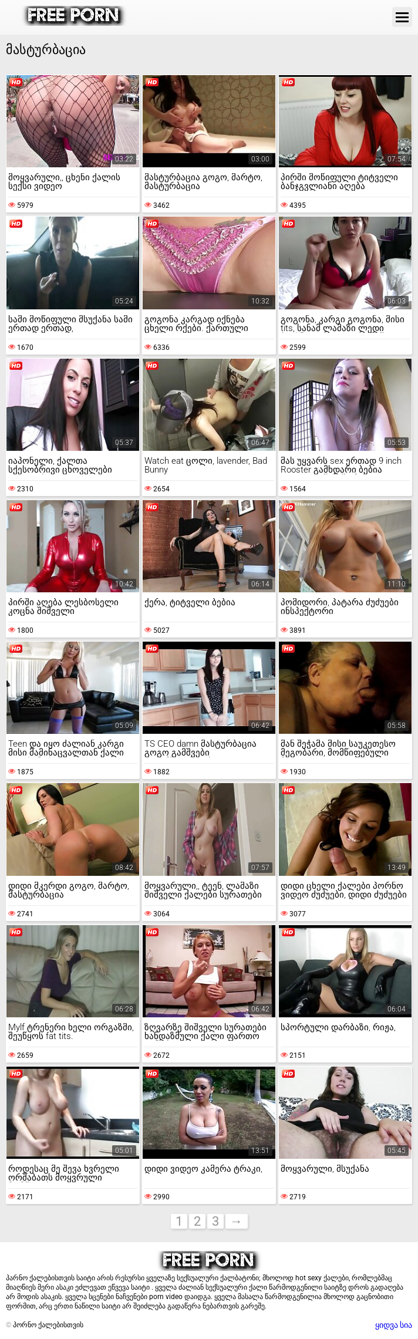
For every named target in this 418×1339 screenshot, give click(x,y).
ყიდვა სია (393, 1325)
